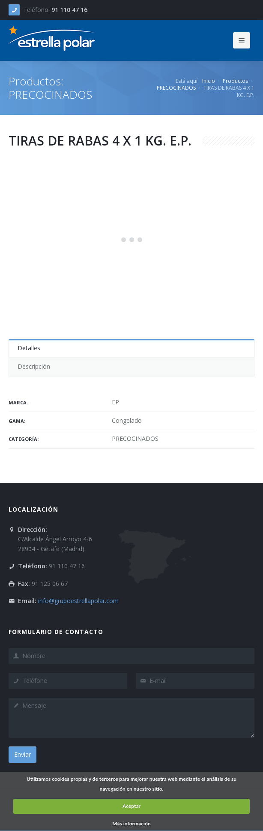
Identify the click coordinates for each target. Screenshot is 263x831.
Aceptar (131, 806)
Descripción (34, 366)
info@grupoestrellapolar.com (78, 601)
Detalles (29, 348)
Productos (235, 81)
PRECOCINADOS (176, 87)
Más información (131, 823)
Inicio (208, 81)
